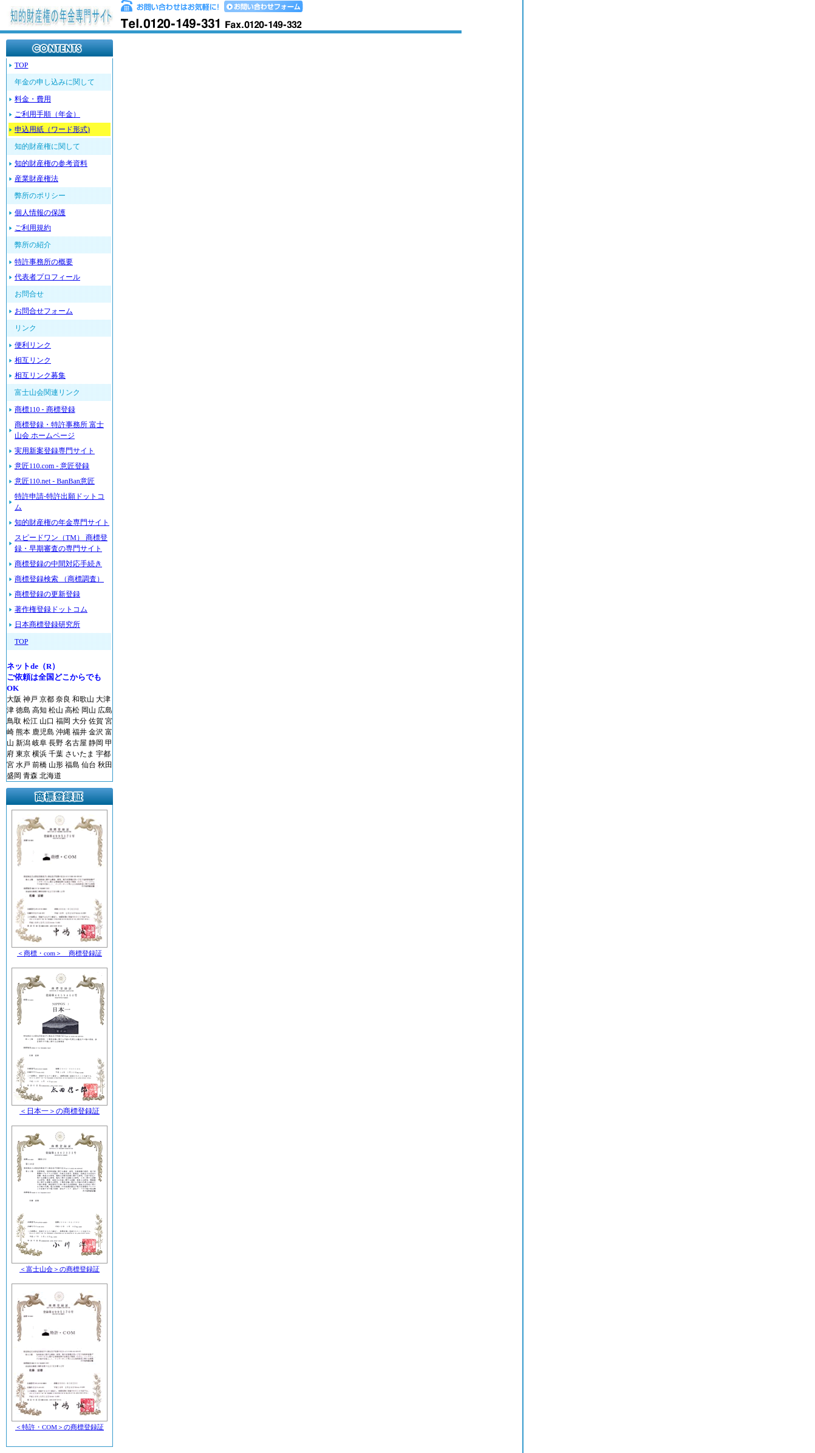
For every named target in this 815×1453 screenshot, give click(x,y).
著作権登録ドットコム (51, 609)
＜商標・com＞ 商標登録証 (59, 953)
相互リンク (33, 360)
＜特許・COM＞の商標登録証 (59, 1427)
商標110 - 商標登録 (45, 409)
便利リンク (33, 345)
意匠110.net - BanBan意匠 (55, 481)
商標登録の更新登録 (47, 594)
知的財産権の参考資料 (51, 163)
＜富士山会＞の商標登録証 (59, 1269)
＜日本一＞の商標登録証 (59, 1111)
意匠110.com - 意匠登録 (52, 466)
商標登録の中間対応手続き (58, 563)
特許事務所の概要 (44, 262)
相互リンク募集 (40, 375)
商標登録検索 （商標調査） (59, 579)
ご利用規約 (33, 228)
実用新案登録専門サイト (55, 450)
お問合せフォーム (44, 311)
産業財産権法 (36, 178)
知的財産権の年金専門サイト (62, 522)
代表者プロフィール (47, 277)
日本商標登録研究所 (47, 624)
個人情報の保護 (40, 212)
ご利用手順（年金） (47, 114)
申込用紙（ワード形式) (52, 129)
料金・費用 (33, 99)
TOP (21, 65)
